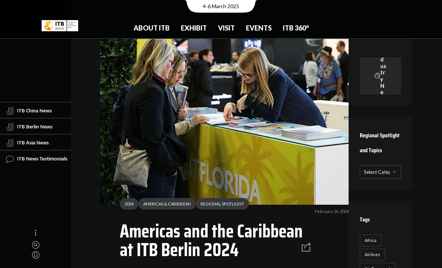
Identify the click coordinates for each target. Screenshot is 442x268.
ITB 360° (296, 28)
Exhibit (194, 28)
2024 (126, 204)
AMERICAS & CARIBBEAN (164, 204)
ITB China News (29, 111)
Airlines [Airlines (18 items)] (371, 254)
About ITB (152, 28)
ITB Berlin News (29, 127)
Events (259, 28)
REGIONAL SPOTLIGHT (219, 204)
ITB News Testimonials (36, 159)
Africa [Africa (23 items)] (369, 240)
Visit (226, 28)
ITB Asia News (27, 143)
